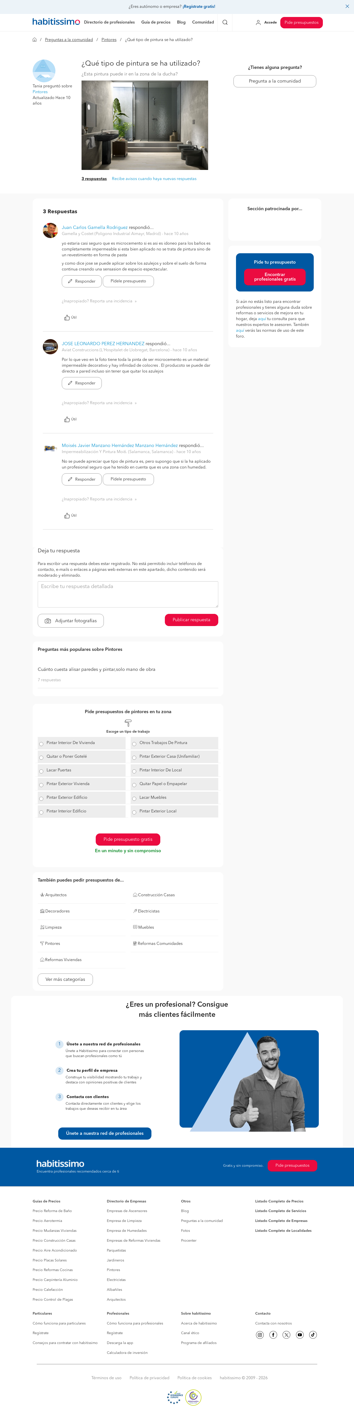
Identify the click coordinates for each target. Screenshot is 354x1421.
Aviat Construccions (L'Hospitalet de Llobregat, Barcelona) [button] (116, 350)
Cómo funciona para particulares (59, 1323)
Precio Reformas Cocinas (53, 1270)
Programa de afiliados (199, 1343)
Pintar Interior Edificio (66, 811)
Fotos (185, 1231)
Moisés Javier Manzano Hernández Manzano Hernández (120, 445)
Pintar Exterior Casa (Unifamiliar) (170, 757)
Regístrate (41, 1333)
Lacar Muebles (153, 798)
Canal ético (190, 1333)
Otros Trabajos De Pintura (163, 743)
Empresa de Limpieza (124, 1221)
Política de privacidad (149, 1378)
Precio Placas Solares (50, 1260)
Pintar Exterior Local (158, 811)
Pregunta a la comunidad (275, 81)
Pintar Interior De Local (161, 770)
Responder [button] (81, 282)
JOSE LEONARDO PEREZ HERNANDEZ (103, 344)
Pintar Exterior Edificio (67, 798)
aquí (262, 319)
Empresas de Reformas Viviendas (133, 1240)
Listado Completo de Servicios (280, 1211)
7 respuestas (49, 680)
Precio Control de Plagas (53, 1299)
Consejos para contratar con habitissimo (65, 1343)
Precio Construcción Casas (54, 1240)
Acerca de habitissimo (199, 1323)
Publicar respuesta (191, 620)
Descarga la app (120, 1343)
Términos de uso (106, 1378)
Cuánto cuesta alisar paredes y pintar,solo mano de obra (96, 669)
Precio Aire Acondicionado (55, 1250)
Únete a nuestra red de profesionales (105, 1133)
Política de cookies (195, 1378)
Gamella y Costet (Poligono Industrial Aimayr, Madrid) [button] (112, 234)
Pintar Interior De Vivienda (71, 743)
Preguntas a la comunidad (69, 40)
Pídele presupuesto (128, 281)
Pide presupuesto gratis (128, 839)
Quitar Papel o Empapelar (163, 784)
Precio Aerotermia (47, 1221)
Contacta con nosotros (273, 1323)
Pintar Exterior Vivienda (68, 784)
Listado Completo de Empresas (281, 1221)
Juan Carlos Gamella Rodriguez (95, 227)
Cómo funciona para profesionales (135, 1323)
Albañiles (114, 1290)
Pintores (109, 40)
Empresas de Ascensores (127, 1211)
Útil (70, 318)
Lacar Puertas (59, 770)
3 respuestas (94, 179)
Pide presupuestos (302, 23)
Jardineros (115, 1260)
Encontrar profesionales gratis (275, 277)
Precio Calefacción (48, 1290)
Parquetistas (116, 1250)
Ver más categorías (65, 979)
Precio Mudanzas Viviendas (54, 1231)
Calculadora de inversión (127, 1353)
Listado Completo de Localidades (283, 1231)
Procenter (188, 1240)
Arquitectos (116, 1299)
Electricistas (116, 1280)
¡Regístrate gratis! (199, 7)
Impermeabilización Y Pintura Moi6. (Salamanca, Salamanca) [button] (118, 452)
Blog (185, 1211)
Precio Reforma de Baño (52, 1211)
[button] (44, 71)
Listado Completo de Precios (279, 1201)
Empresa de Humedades (127, 1231)
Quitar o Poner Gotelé (67, 757)
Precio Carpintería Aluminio (55, 1280)
